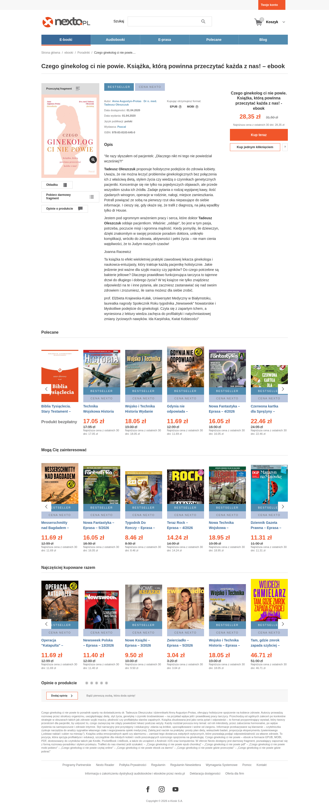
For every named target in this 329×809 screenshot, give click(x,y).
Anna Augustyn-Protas (126, 101)
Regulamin (158, 765)
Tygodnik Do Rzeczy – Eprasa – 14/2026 (140, 528)
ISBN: (108, 132)
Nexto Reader (105, 765)
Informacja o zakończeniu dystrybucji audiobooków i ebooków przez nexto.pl (135, 773)
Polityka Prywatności (132, 765)
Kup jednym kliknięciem (255, 147)
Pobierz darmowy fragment (58, 196)
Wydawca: (111, 126)
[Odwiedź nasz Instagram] (162, 789)
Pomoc (247, 765)
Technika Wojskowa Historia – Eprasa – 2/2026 (98, 411)
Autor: (108, 101)
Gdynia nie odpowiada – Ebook (177, 411)
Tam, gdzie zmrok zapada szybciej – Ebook (265, 643)
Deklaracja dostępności (205, 773)
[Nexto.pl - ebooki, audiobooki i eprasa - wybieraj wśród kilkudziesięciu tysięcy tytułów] (66, 22)
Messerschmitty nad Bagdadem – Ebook (55, 528)
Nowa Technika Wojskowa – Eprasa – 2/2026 (222, 528)
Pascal (121, 126)
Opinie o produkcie (59, 208)
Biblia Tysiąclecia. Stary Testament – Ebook (56, 411)
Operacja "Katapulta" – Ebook (52, 643)
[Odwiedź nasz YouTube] (175, 789)
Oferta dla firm (234, 773)
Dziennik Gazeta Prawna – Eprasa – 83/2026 (266, 528)
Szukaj (119, 21)
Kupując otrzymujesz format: (184, 101)
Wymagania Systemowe (222, 765)
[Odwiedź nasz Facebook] (148, 789)
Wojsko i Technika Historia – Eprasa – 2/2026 (224, 643)
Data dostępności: (115, 110)
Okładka (52, 185)
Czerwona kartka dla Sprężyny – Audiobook (264, 411)
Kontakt (262, 765)
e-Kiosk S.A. (175, 800)
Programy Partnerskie (76, 765)
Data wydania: (113, 115)
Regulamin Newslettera (185, 765)
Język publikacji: (114, 121)
